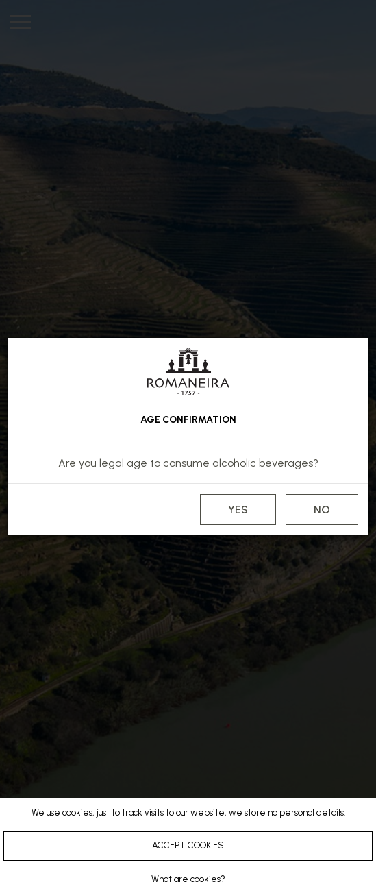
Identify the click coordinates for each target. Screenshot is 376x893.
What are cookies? (188, 879)
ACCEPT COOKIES (188, 845)
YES (238, 509)
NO (322, 509)
